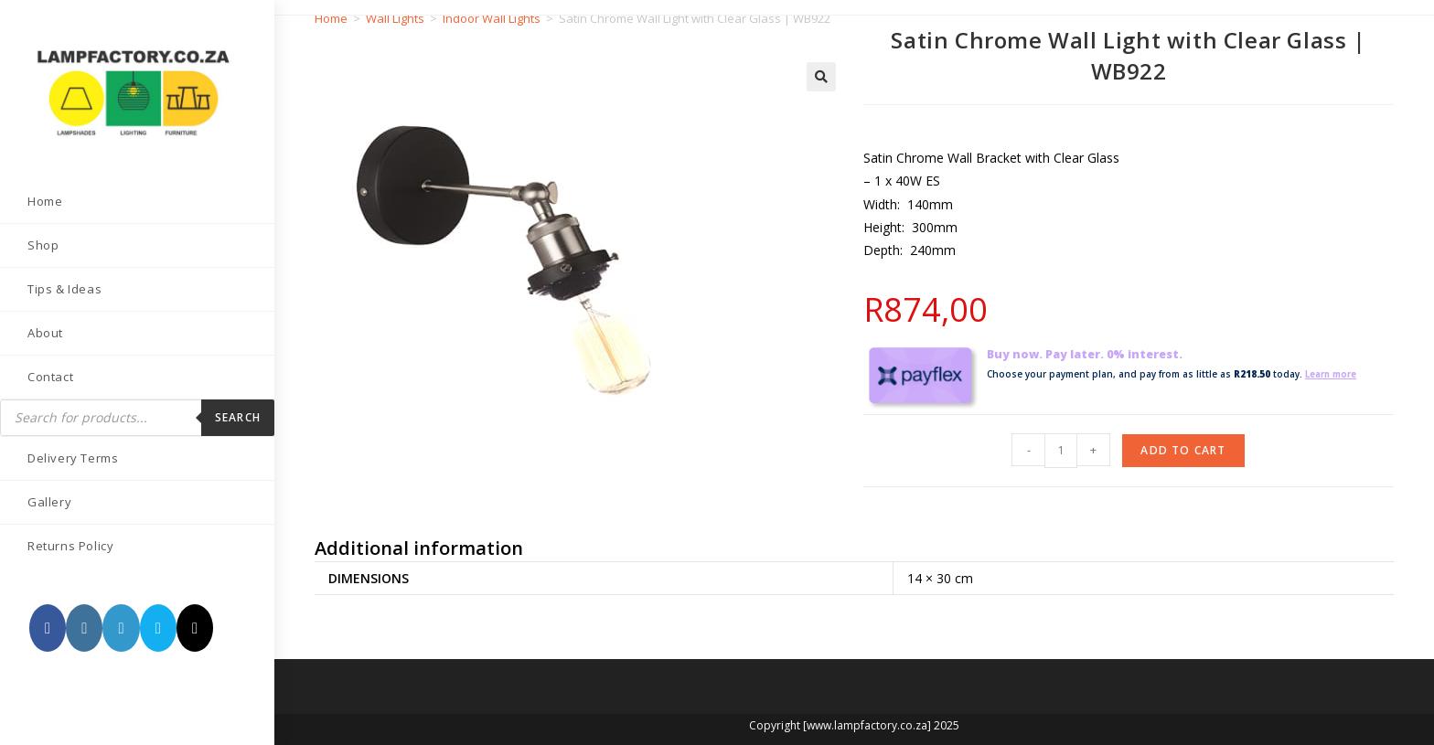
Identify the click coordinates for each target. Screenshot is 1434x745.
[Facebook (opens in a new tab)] (47, 628)
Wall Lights (395, 18)
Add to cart (1182, 450)
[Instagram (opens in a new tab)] (84, 628)
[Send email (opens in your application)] (158, 628)
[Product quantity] (1060, 450)
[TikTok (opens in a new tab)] (195, 628)
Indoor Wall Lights (491, 18)
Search (238, 417)
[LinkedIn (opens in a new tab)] (120, 628)
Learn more (1334, 373)
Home (331, 18)
